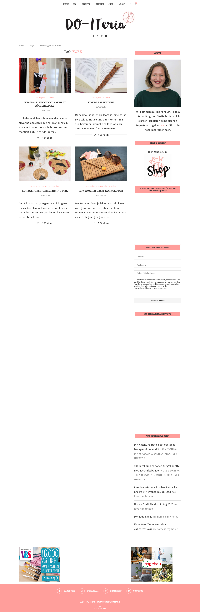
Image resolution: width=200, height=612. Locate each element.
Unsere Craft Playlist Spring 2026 (153, 504)
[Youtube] (106, 36)
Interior (100, 4)
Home (66, 4)
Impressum (102, 602)
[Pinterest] (101, 36)
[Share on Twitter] (45, 138)
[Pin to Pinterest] (48, 138)
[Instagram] (97, 36)
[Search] (130, 4)
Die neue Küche (143, 516)
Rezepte (86, 4)
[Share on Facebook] (41, 138)
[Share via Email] (51, 138)
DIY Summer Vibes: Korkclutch (101, 190)
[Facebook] (93, 36)
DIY (74, 4)
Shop (110, 4)
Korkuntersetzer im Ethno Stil (45, 190)
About (122, 4)
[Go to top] (100, 608)
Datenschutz (114, 602)
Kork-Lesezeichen (101, 102)
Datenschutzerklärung (142, 288)
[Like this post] (38, 138)
